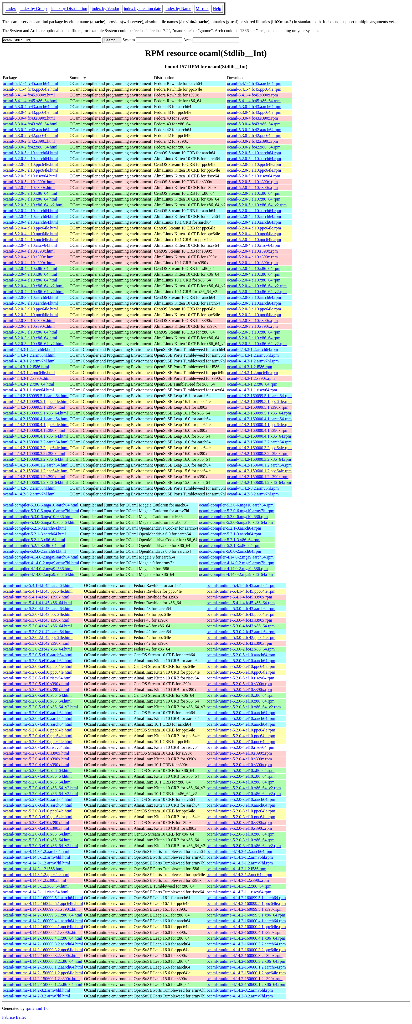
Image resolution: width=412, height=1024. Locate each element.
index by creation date (142, 8)
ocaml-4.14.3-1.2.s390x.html (27, 378)
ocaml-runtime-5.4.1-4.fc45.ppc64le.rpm (241, 591)
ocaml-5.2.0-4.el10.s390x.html (29, 251)
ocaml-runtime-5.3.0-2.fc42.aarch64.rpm (241, 631)
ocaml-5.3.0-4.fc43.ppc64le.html (30, 112)
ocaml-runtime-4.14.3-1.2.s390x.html (34, 880)
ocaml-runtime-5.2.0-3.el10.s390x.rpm (239, 822)
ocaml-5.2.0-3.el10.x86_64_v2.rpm (257, 343)
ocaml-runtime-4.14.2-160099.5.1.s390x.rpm (244, 909)
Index (11, 8)
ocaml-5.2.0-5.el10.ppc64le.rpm (254, 164)
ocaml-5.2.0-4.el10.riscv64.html (30, 245)
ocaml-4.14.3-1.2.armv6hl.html (29, 355)
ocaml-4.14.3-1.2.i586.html (26, 367)
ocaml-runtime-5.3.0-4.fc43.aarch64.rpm (241, 608)
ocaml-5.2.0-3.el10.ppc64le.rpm (254, 309)
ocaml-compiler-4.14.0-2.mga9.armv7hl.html (41, 563)
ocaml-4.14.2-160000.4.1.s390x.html (34, 430)
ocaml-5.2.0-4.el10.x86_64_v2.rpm (257, 286)
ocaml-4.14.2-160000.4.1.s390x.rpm (258, 430)
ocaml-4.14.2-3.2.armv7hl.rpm (253, 494)
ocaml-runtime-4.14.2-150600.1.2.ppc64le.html (43, 973)
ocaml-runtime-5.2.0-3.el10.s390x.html (36, 822)
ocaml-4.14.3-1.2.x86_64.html (28, 384)
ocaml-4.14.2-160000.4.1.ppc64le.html (36, 424)
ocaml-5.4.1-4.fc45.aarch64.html (30, 83)
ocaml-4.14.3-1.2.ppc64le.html (29, 372)
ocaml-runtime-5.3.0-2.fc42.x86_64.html (37, 649)
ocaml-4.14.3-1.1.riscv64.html (28, 390)
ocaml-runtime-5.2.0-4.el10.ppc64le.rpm (241, 730)
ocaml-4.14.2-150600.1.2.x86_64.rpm (259, 482)
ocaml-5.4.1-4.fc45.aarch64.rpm (254, 83)
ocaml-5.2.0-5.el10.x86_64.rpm (253, 193)
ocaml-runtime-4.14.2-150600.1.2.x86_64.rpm (246, 984)
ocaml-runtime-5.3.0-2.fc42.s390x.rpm (239, 643)
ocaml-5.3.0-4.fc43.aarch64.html (30, 106)
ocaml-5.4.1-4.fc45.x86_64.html (30, 101)
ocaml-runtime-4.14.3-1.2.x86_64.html (36, 886)
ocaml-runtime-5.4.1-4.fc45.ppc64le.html (38, 591)
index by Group (33, 8)
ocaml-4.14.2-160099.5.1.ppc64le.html (36, 401)
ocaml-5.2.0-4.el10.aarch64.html (30, 210)
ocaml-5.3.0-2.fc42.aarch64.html (30, 129)
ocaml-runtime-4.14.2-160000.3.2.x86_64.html (42, 961)
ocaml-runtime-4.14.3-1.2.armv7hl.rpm (240, 863)
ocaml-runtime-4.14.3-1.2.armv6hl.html (36, 857)
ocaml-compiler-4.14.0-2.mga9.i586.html (38, 568)
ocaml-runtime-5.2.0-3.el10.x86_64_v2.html (40, 845)
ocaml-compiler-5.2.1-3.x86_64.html (34, 539)
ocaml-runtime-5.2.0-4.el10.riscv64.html (37, 747)
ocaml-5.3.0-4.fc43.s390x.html (29, 118)
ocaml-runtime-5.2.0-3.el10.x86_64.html (37, 834)
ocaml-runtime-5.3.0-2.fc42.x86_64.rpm (241, 649)
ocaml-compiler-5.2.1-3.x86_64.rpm (229, 539)
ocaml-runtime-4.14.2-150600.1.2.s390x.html (41, 978)
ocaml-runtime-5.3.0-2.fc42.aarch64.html (38, 631)
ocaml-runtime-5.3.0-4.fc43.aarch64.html (38, 608)
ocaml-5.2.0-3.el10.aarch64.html (30, 297)
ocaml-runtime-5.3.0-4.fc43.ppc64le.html (38, 614)
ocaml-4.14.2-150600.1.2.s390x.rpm (258, 476)
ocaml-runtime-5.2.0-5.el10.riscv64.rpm (240, 678)
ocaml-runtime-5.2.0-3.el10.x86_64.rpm (240, 834)
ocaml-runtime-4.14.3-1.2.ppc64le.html (36, 874)
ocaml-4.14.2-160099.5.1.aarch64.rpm (259, 395)
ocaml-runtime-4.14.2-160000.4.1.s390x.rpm (244, 932)
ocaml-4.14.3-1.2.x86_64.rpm (252, 384)
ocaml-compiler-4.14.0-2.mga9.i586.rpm (233, 568)
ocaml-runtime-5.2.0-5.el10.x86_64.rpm (240, 695)
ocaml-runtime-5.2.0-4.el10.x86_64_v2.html (40, 788)
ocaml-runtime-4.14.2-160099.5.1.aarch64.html (43, 897)
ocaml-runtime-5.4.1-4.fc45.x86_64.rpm (241, 603)
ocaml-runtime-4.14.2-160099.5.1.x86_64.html (42, 915)
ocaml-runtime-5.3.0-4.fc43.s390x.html (36, 620)
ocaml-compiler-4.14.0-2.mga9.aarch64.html (40, 557)
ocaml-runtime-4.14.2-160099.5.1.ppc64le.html (43, 903)
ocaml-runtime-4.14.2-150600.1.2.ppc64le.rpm (246, 973)
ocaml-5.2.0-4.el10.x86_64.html (30, 268)
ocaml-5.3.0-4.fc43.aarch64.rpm (254, 106)
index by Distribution (69, 8)
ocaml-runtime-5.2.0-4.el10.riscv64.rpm (240, 747)
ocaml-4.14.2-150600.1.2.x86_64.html (35, 482)
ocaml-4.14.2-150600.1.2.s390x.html (34, 476)
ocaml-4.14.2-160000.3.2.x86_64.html (35, 459)
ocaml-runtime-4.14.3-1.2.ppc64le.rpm (239, 874)
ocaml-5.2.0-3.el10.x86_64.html (30, 332)
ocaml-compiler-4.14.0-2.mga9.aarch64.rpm (236, 557)
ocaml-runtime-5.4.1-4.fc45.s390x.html (36, 597)
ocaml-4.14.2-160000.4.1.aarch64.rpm (259, 419)
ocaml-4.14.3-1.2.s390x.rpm (251, 378)
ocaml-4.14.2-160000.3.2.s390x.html (34, 453)
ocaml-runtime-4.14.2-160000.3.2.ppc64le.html (43, 950)
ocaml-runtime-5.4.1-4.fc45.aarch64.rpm (241, 585)
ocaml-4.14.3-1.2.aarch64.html (29, 349)
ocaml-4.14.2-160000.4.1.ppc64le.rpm (259, 424)
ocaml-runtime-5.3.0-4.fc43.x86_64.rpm (241, 626)
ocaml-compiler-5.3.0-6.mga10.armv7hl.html (41, 511)
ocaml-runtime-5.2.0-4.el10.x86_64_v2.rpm (244, 788)
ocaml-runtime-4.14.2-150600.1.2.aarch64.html (43, 967)
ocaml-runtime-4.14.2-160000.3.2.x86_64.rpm (246, 961)
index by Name (178, 8)
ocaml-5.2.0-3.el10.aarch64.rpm (254, 297)
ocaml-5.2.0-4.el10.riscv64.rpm (253, 245)
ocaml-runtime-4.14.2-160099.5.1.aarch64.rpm (246, 897)
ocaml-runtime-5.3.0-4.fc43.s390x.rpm (239, 620)
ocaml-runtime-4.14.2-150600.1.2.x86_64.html (42, 984)
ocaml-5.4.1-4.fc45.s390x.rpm (252, 95)
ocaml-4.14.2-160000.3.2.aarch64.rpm (259, 442)
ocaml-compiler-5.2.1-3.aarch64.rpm (230, 528)
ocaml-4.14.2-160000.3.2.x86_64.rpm (259, 459)
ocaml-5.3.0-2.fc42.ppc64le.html (30, 135)
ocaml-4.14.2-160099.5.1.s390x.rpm (258, 407)
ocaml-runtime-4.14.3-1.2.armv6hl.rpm (240, 857)
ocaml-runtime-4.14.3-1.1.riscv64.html (35, 892)
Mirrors (202, 8)
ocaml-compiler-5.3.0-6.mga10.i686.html (38, 516)
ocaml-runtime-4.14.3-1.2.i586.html (33, 869)
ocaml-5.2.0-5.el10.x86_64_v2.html (33, 205)
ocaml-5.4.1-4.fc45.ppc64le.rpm (254, 89)
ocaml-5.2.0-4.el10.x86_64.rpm (253, 268)
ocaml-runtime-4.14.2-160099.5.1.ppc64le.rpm (246, 903)
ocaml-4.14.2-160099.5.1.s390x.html (34, 407)
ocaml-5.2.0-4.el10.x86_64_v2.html (33, 286)
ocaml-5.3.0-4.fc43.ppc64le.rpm (254, 112)
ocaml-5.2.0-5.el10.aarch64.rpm (254, 153)
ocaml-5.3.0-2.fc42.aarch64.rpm (254, 129)
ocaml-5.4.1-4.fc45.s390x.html (29, 95)
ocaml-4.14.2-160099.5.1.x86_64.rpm (259, 413)
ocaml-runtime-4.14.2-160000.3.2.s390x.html (41, 955)
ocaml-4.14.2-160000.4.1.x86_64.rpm (259, 436)
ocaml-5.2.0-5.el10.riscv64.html (30, 176)
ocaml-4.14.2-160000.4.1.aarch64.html (36, 419)
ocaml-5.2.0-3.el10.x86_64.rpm (253, 332)
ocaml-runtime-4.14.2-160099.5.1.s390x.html (41, 909)
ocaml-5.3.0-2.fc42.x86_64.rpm (254, 147)
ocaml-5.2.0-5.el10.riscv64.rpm (253, 176)
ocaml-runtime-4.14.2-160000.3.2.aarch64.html (43, 944)
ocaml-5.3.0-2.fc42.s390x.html (29, 141)
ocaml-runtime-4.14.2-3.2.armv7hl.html (36, 996)
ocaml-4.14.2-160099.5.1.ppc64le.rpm (259, 401)
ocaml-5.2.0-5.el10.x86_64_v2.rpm (257, 205)
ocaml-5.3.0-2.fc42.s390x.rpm (252, 141)
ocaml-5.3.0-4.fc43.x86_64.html (30, 124)
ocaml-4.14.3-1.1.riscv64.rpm (252, 390)
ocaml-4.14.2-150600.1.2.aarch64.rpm (259, 465)
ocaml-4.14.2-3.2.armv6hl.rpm (253, 488)
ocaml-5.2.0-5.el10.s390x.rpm (252, 182)
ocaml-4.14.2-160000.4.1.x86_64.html (35, 436)
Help (217, 8)
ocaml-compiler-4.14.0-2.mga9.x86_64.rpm (236, 574)
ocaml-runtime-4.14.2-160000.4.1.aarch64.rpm (246, 921)
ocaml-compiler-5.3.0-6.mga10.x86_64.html (40, 522)
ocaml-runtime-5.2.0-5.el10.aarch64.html (37, 655)
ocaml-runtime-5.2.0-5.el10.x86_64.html (37, 695)
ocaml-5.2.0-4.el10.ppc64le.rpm (254, 228)
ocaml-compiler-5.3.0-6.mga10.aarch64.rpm (236, 505)
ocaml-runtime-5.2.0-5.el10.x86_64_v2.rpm (244, 707)
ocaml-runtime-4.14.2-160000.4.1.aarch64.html (43, 921)
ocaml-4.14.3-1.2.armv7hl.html (29, 361)
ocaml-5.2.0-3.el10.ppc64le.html (30, 309)
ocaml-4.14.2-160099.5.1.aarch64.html (36, 395)
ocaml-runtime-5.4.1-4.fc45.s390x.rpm (239, 597)
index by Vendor (105, 8)
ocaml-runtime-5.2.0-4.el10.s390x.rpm (239, 753)
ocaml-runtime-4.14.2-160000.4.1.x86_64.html (42, 938)
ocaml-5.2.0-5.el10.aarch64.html (30, 153)
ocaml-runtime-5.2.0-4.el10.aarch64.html (37, 712)
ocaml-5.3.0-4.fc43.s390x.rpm (252, 118)
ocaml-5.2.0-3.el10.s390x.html (29, 320)
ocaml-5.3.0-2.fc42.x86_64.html (30, 147)
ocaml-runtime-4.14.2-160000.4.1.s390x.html (41, 932)
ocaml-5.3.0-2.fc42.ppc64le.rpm (254, 135)
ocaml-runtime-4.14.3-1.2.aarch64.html (36, 851)
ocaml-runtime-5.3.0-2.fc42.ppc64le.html (38, 637)
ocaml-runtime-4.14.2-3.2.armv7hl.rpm (240, 996)
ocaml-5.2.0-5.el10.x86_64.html (30, 193)
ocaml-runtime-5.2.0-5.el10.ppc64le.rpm (241, 666)
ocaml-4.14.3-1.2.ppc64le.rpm (252, 372)
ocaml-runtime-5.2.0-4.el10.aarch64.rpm (241, 712)
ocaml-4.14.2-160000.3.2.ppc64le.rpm (259, 448)
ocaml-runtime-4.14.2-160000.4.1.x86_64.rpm (246, 938)
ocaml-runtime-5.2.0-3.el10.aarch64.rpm (241, 799)
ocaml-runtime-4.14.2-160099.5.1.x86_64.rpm (246, 915)
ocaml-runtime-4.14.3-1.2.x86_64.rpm (239, 886)
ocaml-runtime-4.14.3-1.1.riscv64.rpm (239, 892)
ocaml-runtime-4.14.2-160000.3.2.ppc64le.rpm (246, 950)
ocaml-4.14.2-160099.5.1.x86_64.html (35, 413)
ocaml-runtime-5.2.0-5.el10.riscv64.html (37, 678)
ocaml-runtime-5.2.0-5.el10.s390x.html (36, 684)
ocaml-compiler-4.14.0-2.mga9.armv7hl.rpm (236, 563)
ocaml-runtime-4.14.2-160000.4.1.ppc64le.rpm (246, 926)
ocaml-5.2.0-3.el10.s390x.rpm (252, 320)
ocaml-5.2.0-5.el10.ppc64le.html (30, 164)
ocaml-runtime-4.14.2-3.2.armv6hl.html (36, 990)
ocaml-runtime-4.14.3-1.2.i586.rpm (236, 869)
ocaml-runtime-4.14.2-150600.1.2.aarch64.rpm (246, 967)
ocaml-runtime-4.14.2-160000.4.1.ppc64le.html (43, 926)
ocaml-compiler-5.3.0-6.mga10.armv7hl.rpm (236, 511)
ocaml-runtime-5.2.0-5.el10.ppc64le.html (37, 666)
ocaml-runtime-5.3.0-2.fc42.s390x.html (36, 643)
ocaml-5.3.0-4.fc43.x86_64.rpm (254, 124)
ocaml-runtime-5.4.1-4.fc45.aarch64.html (38, 585)
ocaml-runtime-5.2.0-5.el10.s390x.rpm (239, 684)
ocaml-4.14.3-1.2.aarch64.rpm (252, 349)
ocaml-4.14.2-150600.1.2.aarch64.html (36, 465)
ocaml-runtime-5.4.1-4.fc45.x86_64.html (37, 603)
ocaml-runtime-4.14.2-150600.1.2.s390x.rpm (244, 978)
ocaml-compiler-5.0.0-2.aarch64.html (34, 551)
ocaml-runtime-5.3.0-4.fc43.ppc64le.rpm (241, 614)
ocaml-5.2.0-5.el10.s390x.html (29, 182)
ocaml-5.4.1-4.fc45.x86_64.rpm (254, 101)
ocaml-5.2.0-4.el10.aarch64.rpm (254, 210)
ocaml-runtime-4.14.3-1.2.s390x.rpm (238, 880)
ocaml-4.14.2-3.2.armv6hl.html (29, 488)
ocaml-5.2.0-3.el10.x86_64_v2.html (33, 343)
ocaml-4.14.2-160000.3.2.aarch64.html (36, 442)
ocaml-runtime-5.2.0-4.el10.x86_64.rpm (240, 770)
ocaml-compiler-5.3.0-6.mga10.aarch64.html (40, 505)
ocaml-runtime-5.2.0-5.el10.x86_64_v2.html (40, 707)
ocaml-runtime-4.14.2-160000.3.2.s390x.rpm (244, 955)
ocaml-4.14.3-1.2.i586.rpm (249, 367)
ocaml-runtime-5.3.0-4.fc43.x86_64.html (37, 626)
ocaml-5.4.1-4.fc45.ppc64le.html (30, 89)
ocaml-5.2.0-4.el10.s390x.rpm (252, 251)
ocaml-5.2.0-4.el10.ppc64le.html (30, 228)
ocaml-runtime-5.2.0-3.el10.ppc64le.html (37, 811)
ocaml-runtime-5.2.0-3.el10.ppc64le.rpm (241, 811)
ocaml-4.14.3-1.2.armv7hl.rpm (253, 361)
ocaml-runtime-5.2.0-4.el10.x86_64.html (37, 770)
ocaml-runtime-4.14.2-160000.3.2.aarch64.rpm (246, 944)
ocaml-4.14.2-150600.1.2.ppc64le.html (36, 471)
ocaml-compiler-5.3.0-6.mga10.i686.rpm (233, 516)
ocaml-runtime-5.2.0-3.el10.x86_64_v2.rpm (244, 845)
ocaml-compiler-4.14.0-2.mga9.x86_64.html (40, 574)
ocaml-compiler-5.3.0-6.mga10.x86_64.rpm (236, 522)
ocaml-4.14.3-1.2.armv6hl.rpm (253, 355)
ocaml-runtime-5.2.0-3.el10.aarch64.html (37, 799)
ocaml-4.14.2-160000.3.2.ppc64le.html (36, 448)
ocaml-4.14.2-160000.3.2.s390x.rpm (258, 453)
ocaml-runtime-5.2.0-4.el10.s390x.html (36, 753)
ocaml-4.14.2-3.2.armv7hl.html (29, 494)
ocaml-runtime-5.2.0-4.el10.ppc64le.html (37, 730)
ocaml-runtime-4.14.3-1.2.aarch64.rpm (239, 851)
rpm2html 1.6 (37, 1008)
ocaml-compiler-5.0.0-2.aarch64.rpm (230, 551)
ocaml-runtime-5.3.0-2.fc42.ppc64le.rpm (241, 637)
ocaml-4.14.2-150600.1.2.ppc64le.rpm (259, 471)
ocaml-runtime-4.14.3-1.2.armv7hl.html (36, 863)
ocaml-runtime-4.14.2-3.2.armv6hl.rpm (240, 990)
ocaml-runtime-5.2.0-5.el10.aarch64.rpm (241, 655)
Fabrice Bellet (14, 1017)
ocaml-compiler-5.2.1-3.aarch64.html (34, 528)
